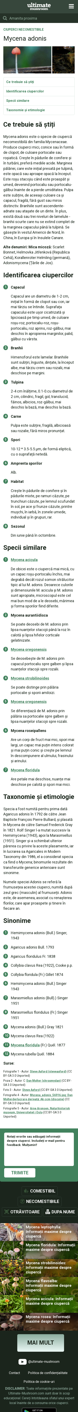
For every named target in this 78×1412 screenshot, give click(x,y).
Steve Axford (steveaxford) (48, 1071)
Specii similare (17, 101)
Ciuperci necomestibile (23, 30)
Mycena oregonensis (29, 649)
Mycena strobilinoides (30, 678)
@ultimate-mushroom (39, 1362)
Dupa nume (63, 1211)
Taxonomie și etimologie (25, 110)
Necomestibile (42, 1201)
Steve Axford (31, 1089)
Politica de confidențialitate (48, 1373)
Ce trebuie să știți (20, 82)
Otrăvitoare (25, 1211)
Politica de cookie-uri (39, 1382)
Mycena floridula (25, 770)
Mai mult (40, 1342)
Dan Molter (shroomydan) (43, 1080)
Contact (14, 1373)
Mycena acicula (24, 560)
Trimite (19, 1172)
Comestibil (42, 1191)
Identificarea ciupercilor (25, 91)
